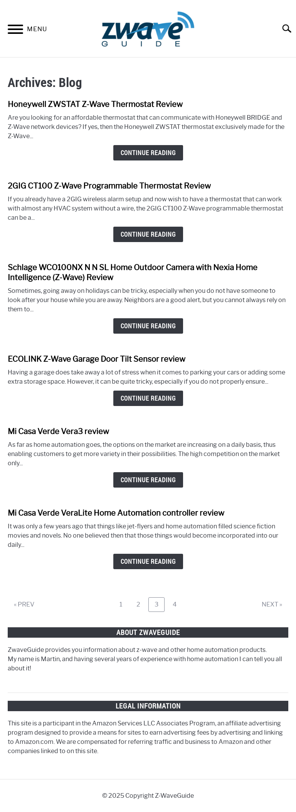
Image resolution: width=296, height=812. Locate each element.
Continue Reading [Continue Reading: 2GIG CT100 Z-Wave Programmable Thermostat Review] (148, 234)
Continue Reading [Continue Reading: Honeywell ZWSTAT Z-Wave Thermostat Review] (148, 153)
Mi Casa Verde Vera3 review (58, 431)
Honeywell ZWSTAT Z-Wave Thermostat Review (95, 104)
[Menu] (15, 30)
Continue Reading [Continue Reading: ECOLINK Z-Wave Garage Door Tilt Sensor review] (148, 398)
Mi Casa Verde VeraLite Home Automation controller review (116, 513)
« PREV (24, 604)
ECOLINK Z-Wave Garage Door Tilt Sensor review (96, 359)
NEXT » (272, 604)
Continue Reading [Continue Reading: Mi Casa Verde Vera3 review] (148, 480)
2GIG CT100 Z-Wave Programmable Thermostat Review (109, 185)
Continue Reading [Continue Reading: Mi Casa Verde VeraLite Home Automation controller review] (148, 561)
